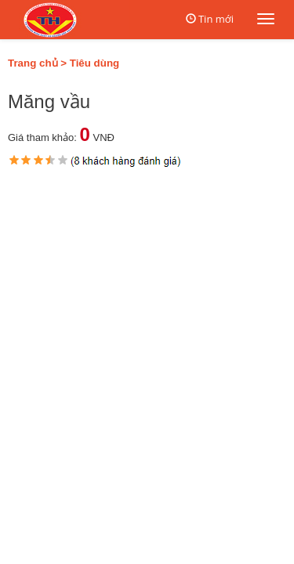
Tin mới (216, 19)
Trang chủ (33, 63)
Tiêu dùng (94, 63)
